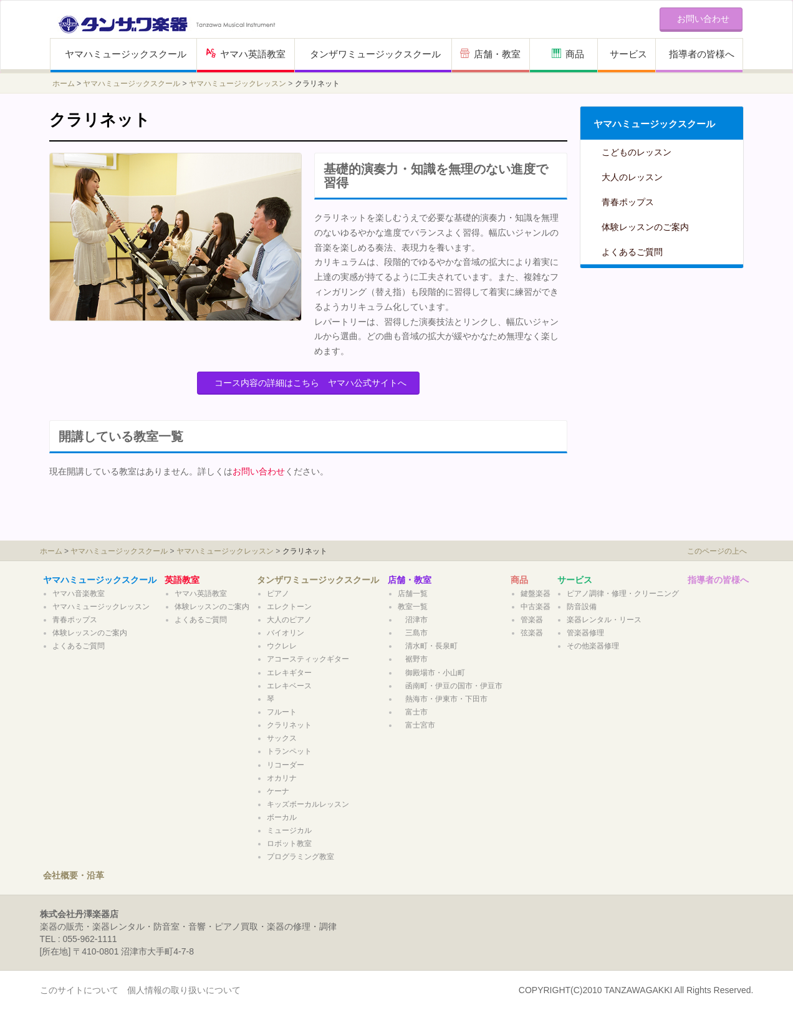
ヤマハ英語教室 (246, 54)
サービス (628, 54)
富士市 (413, 712)
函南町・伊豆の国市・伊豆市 (450, 685)
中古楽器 (535, 606)
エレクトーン (289, 606)
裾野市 (413, 659)
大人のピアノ (289, 619)
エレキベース (289, 685)
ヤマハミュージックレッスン (237, 83)
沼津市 (413, 619)
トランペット (289, 751)
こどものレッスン (636, 152)
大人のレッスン (632, 177)
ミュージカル (289, 830)
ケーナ (278, 791)
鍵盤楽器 (535, 593)
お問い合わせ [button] (703, 19)
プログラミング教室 (300, 856)
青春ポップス (628, 202)
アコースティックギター (308, 659)
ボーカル (282, 817)
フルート (282, 712)
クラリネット (289, 725)
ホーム (63, 83)
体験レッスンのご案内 (645, 227)
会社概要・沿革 (73, 875)
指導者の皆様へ (701, 54)
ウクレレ (282, 646)
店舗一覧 (413, 593)
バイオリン (285, 632)
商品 (568, 54)
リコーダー (285, 765)
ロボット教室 (293, 843)
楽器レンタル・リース (604, 619)
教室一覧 (413, 606)
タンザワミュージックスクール (375, 54)
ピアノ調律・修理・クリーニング (623, 593)
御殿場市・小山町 (431, 672)
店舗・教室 (490, 54)
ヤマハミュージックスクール (125, 54)
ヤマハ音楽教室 (78, 593)
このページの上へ (717, 551)
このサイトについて (79, 990)
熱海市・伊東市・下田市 (443, 699)
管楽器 (532, 619)
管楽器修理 (585, 632)
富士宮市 (416, 725)
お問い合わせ (259, 471)
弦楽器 (532, 632)
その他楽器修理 (593, 646)
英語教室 (182, 580)
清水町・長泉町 (428, 646)
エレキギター (289, 672)
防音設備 (582, 606)
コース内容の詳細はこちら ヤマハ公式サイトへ (310, 383)
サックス (282, 738)
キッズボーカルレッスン (308, 804)
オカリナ (282, 778)
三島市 (413, 632)
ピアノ (278, 593)
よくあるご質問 (632, 252)
